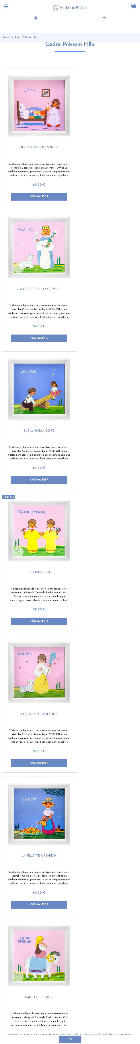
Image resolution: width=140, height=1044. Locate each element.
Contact (35, 1026)
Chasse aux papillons (36, 411)
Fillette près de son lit (36, 141)
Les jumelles (104, 276)
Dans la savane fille (104, 681)
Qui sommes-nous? (16, 943)
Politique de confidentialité (95, 1026)
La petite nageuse (104, 546)
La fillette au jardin (104, 411)
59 (36, 178)
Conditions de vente (60, 1026)
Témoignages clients (16, 951)
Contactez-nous (46, 951)
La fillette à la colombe (104, 141)
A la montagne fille (36, 681)
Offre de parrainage (16, 960)
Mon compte (44, 943)
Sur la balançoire (36, 276)
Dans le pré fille (36, 546)
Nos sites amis (45, 960)
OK (70, 1039)
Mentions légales (128, 1026)
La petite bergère (36, 817)
